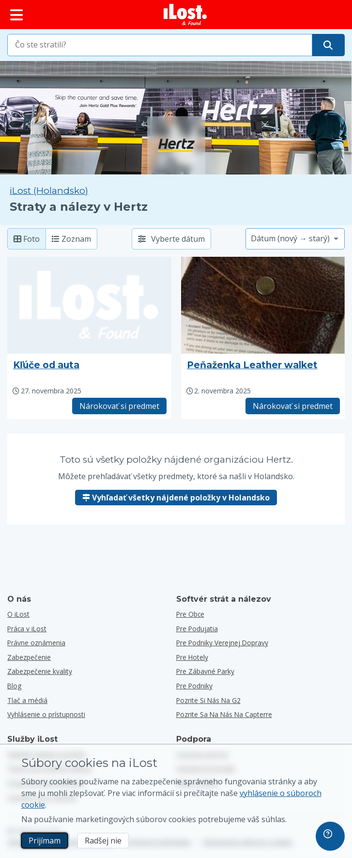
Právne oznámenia (36, 642)
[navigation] (330, 836)
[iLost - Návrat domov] (185, 14)
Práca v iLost (26, 628)
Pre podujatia (197, 628)
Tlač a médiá (27, 700)
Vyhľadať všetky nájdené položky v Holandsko (176, 497)
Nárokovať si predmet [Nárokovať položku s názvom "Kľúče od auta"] (119, 406)
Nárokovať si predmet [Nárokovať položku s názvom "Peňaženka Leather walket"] (293, 406)
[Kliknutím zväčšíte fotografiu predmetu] (263, 305)
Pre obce (190, 614)
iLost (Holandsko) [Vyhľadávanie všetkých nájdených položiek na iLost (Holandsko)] (49, 190)
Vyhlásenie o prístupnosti (46, 714)
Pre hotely (192, 657)
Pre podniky (194, 685)
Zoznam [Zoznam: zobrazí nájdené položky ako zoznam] (71, 239)
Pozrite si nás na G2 (208, 700)
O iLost (18, 614)
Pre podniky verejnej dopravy (222, 642)
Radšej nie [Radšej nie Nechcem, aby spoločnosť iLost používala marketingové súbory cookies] (103, 840)
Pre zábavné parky (205, 671)
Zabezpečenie (29, 657)
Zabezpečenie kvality (39, 671)
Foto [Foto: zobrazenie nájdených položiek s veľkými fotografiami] (27, 239)
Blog (14, 685)
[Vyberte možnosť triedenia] (295, 239)
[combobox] (159, 45)
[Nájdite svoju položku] (328, 45)
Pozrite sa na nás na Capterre (224, 714)
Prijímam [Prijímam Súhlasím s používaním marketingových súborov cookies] (45, 840)
